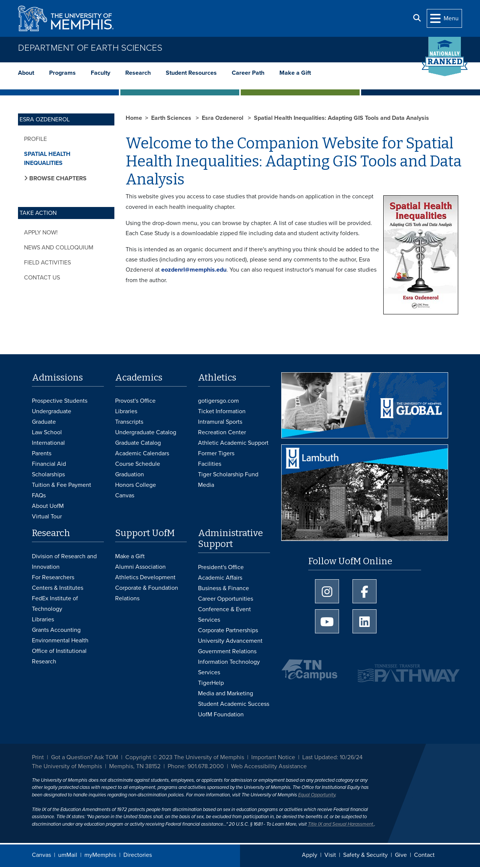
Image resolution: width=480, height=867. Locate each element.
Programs (62, 73)
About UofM (48, 506)
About (26, 73)
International (48, 443)
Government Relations (227, 651)
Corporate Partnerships (228, 630)
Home (134, 118)
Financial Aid (49, 464)
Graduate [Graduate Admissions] (44, 422)
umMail (67, 855)
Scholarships (48, 474)
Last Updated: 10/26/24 (332, 757)
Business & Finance (223, 588)
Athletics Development (145, 577)
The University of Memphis (67, 766)
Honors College (135, 485)
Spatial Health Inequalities (47, 158)
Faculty (100, 73)
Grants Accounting (56, 630)
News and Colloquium (58, 247)
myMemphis (100, 855)
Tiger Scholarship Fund (228, 474)
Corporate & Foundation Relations (146, 593)
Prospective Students (59, 401)
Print (38, 757)
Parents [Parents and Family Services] (41, 453)
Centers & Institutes (57, 588)
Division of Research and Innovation (64, 562)
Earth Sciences (172, 118)
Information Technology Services (229, 667)
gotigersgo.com (218, 401)
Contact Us (42, 277)
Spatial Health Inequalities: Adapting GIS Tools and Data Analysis (341, 118)
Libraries (126, 411)
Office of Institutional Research (59, 656)
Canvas (41, 855)
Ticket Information (222, 411)
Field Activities (47, 262)
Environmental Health (60, 640)
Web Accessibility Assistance (269, 766)
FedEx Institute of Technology (55, 604)
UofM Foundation (221, 714)
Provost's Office (135, 401)
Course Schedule (137, 464)
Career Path (248, 73)
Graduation (129, 474)
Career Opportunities (225, 599)
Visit (330, 855)
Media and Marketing (225, 693)
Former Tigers (216, 453)
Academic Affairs (220, 578)
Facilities (209, 464)
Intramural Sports (220, 422)
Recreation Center (222, 432)
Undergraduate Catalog (145, 432)
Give (401, 855)
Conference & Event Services (224, 615)
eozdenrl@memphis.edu (193, 269)
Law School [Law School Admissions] (47, 432)
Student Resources (191, 73)
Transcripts (129, 422)
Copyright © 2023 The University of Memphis (184, 757)
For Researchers (53, 577)
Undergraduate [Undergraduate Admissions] (51, 411)
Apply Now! (41, 232)
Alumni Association (140, 567)
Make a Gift (295, 73)
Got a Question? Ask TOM (84, 757)
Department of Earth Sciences (90, 47)
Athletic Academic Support (233, 443)
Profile (35, 139)
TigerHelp (211, 683)
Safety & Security (365, 855)
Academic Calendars (142, 453)
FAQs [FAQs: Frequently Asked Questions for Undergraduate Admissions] (39, 495)
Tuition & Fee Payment (61, 485)
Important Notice (273, 757)
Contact (424, 855)
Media (206, 485)
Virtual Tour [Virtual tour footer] (47, 516)
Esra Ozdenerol (223, 118)
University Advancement (230, 641)
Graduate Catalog (138, 443)
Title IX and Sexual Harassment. (341, 824)
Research (138, 73)
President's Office (221, 567)
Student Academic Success (233, 704)
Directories (137, 855)
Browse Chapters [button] (57, 178)
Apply (309, 855)
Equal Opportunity (316, 795)
